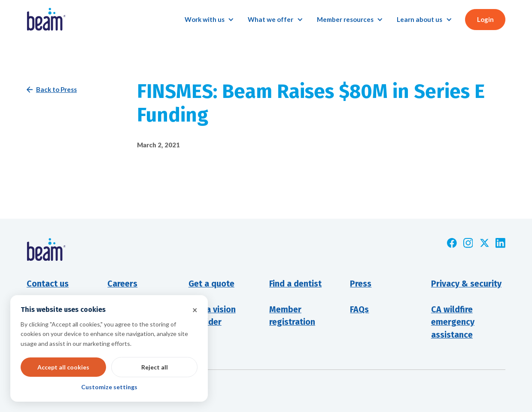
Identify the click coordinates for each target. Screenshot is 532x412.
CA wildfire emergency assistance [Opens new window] (452, 322)
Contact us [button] (48, 284)
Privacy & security (466, 284)
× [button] (195, 309)
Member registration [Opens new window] (292, 316)
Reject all (154, 367)
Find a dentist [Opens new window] (295, 284)
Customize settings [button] (109, 387)
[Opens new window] (452, 243)
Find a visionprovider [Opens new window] (212, 316)
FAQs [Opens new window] (359, 309)
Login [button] (485, 19)
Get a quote (211, 284)
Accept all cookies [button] (63, 367)
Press (360, 284)
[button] (209, 20)
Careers (122, 284)
